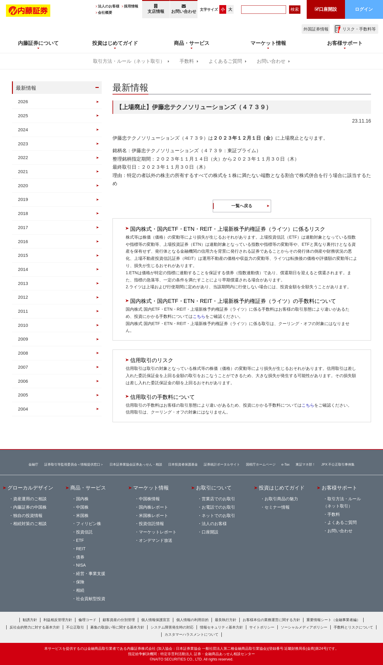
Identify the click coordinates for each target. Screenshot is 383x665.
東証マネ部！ (305, 464)
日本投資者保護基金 (183, 464)
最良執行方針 (225, 620)
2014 (23, 269)
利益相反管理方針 (57, 620)
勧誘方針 (30, 620)
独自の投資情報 (27, 515)
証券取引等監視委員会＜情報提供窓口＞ (74, 464)
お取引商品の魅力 (281, 498)
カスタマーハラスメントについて (191, 634)
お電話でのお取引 (218, 507)
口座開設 (210, 532)
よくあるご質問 (225, 61)
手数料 (187, 61)
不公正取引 (75, 627)
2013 (23, 283)
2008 (23, 353)
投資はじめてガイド (282, 488)
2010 (23, 325)
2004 (23, 408)
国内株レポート (153, 507)
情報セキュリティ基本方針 (221, 627)
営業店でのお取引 (218, 498)
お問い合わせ (184, 9)
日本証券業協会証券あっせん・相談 (136, 464)
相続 (80, 590)
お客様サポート (339, 488)
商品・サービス (88, 488)
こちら (199, 316)
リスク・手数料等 (359, 29)
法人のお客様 (108, 6)
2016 (23, 241)
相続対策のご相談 (30, 523)
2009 (23, 338)
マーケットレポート (158, 532)
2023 (23, 143)
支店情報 (156, 9)
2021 (23, 171)
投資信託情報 (151, 523)
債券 (80, 557)
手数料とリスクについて (353, 627)
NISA (81, 565)
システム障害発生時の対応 (172, 627)
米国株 (82, 515)
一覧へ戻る (241, 205)
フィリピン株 (88, 523)
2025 (23, 115)
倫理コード (87, 620)
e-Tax (286, 464)
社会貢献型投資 (90, 598)
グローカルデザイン (30, 488)
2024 (23, 129)
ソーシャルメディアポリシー (304, 627)
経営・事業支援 (90, 573)
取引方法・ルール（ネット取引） (129, 61)
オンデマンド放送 (155, 540)
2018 (23, 213)
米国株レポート (153, 515)
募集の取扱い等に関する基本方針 (117, 627)
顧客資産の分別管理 (119, 620)
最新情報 (26, 88)
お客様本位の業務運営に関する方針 (271, 620)
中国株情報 (149, 498)
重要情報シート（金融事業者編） (333, 620)
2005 (23, 394)
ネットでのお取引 (218, 515)
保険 (80, 581)
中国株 (82, 507)
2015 (23, 255)
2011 (23, 311)
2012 (23, 297)
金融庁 (33, 464)
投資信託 (84, 532)
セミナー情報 (277, 507)
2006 (23, 381)
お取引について (214, 488)
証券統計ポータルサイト (222, 464)
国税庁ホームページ (261, 464)
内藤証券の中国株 (30, 507)
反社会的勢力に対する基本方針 (35, 627)
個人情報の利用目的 (192, 620)
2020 (23, 185)
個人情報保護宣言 (155, 620)
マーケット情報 (151, 488)
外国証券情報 (316, 29)
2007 (23, 367)
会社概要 (105, 12)
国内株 (82, 498)
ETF (80, 540)
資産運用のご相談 (30, 498)
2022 (23, 157)
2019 (23, 199)
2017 (23, 227)
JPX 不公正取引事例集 (338, 464)
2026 (23, 101)
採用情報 (131, 6)
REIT (81, 548)
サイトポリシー (261, 627)
